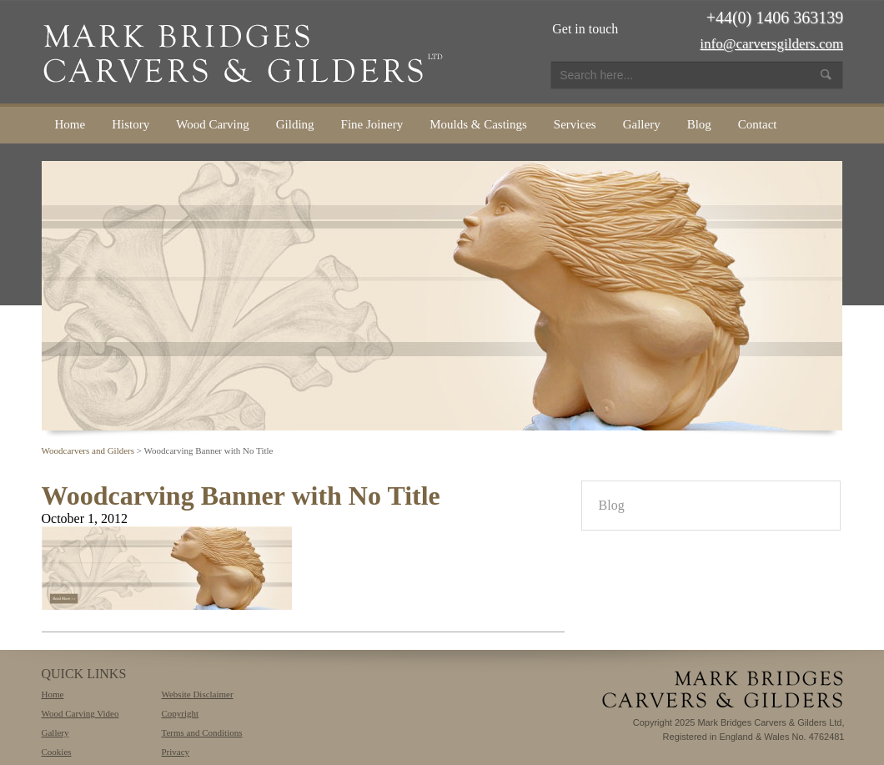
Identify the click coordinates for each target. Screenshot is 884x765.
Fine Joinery (372, 124)
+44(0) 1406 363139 (775, 17)
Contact (757, 124)
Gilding (295, 124)
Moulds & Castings (478, 124)
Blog (699, 124)
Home (70, 124)
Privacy (175, 752)
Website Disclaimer (197, 694)
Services (575, 124)
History (130, 124)
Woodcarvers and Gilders (88, 450)
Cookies (57, 752)
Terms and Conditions (201, 732)
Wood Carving (212, 124)
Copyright (179, 713)
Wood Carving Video (80, 713)
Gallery (641, 124)
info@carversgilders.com (771, 44)
